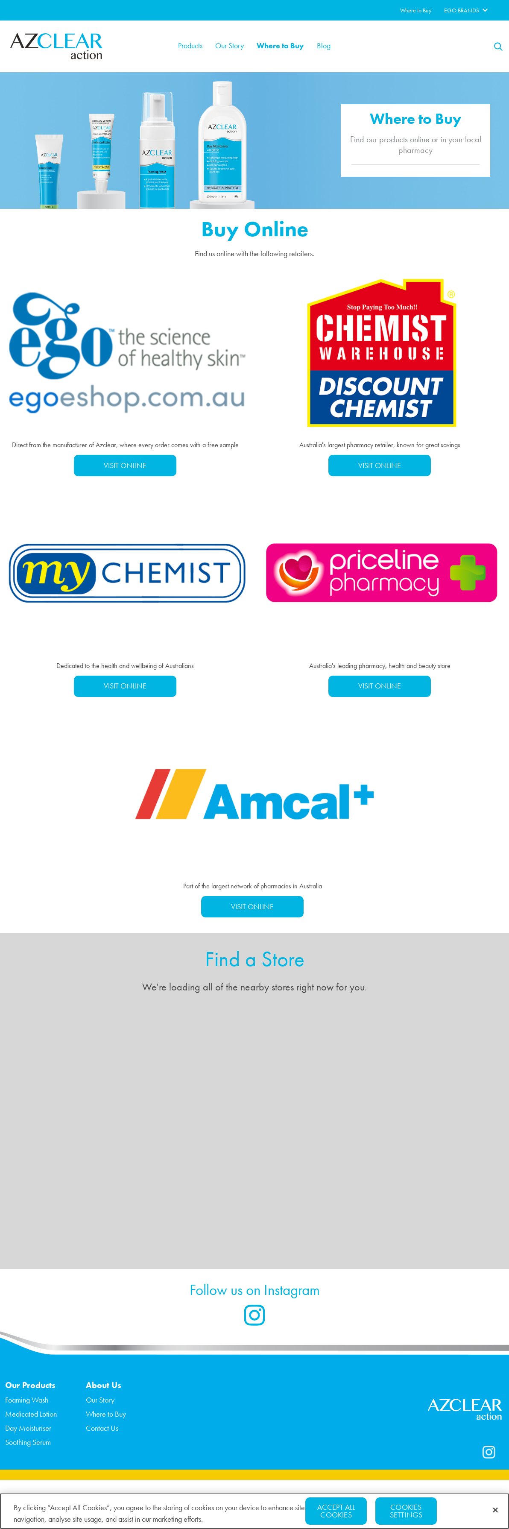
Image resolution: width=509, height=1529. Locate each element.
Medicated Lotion (31, 1414)
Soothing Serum (28, 1442)
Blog (324, 45)
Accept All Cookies (336, 1511)
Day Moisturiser (28, 1428)
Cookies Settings (406, 1511)
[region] (254, 1511)
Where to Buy (280, 45)
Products (190, 45)
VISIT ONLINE (125, 465)
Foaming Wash (26, 1400)
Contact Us (102, 1428)
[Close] (495, 1510)
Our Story (229, 45)
